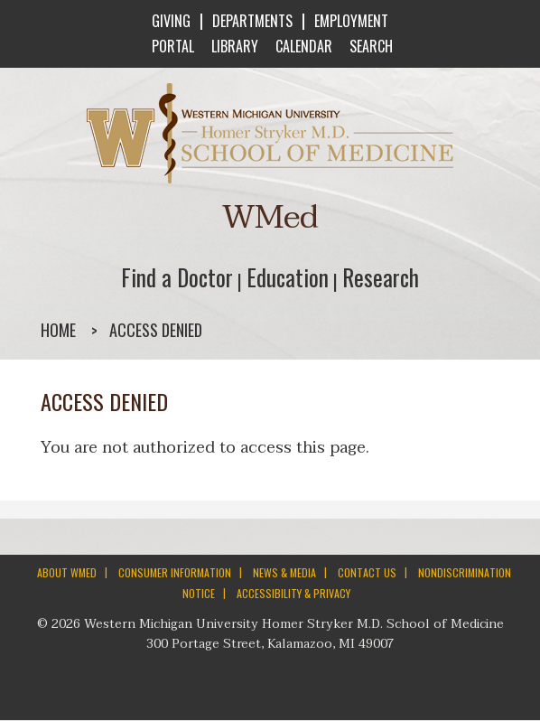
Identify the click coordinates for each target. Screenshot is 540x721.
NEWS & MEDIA (284, 572)
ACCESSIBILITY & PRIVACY (293, 593)
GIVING (171, 21)
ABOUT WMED (67, 572)
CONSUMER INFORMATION (174, 572)
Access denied (155, 330)
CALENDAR (302, 46)
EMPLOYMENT (351, 21)
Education (288, 277)
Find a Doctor (177, 277)
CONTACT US (367, 572)
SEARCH (369, 46)
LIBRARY (233, 46)
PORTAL (171, 46)
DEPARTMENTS (252, 21)
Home (58, 330)
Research (380, 277)
